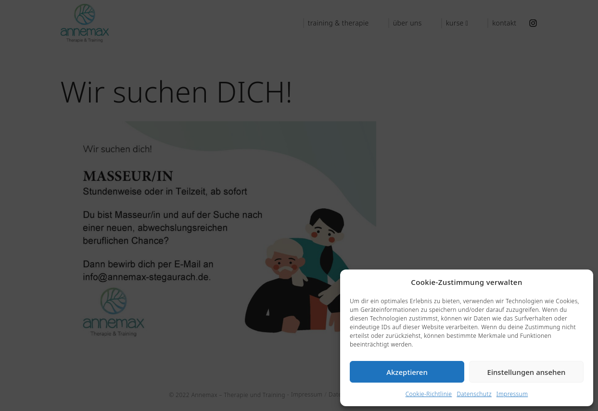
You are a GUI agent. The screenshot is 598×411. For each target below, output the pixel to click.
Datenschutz (474, 394)
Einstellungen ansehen (526, 372)
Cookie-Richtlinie (429, 394)
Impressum (512, 394)
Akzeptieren (407, 372)
